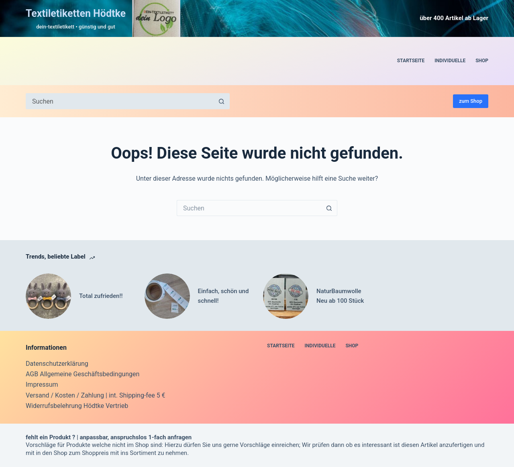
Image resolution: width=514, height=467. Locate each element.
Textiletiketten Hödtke (76, 13)
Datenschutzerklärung (57, 363)
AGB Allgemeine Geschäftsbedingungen (82, 374)
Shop (481, 60)
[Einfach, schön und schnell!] (167, 296)
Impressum (42, 384)
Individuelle (449, 60)
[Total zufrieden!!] (48, 296)
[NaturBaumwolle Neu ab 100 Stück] (285, 296)
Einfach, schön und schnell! (223, 296)
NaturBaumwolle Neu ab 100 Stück (340, 296)
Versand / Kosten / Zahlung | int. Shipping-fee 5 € (95, 395)
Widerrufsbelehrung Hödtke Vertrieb (77, 406)
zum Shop (470, 101)
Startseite (411, 60)
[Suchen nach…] (120, 101)
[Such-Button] (222, 101)
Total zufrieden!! (100, 296)
